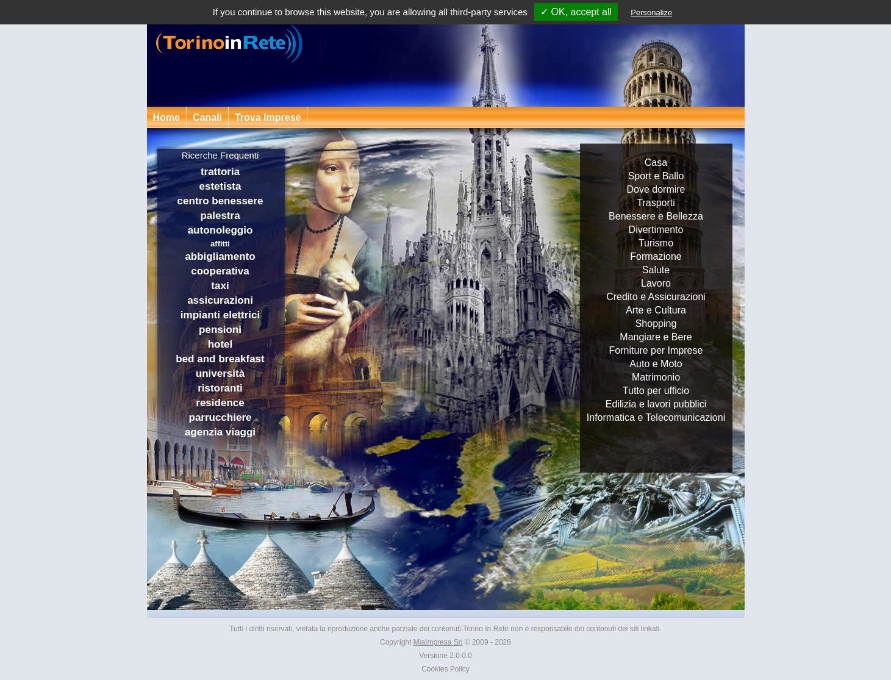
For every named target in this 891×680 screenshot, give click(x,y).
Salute (656, 270)
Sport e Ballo (656, 176)
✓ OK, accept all (576, 12)
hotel (220, 344)
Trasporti (656, 203)
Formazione (655, 256)
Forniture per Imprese (656, 350)
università (220, 373)
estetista (220, 186)
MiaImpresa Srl (438, 642)
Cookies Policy (445, 669)
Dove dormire (655, 189)
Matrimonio (656, 377)
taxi (220, 286)
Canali (207, 117)
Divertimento (656, 229)
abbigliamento (220, 256)
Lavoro (656, 283)
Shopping (656, 323)
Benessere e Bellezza (656, 216)
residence (220, 403)
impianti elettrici (220, 315)
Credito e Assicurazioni (656, 297)
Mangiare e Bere (656, 337)
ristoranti (220, 388)
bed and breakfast (220, 359)
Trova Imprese (268, 117)
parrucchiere (220, 417)
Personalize (651, 12)
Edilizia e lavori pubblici (656, 404)
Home (166, 117)
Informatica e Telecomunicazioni (656, 417)
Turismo (656, 243)
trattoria (220, 171)
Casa (656, 162)
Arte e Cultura (656, 310)
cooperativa (220, 271)
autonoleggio (220, 230)
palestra (220, 215)
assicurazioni (220, 300)
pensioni (220, 329)
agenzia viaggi (220, 432)
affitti (220, 243)
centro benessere (220, 201)
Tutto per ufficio (656, 390)
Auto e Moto (655, 364)
